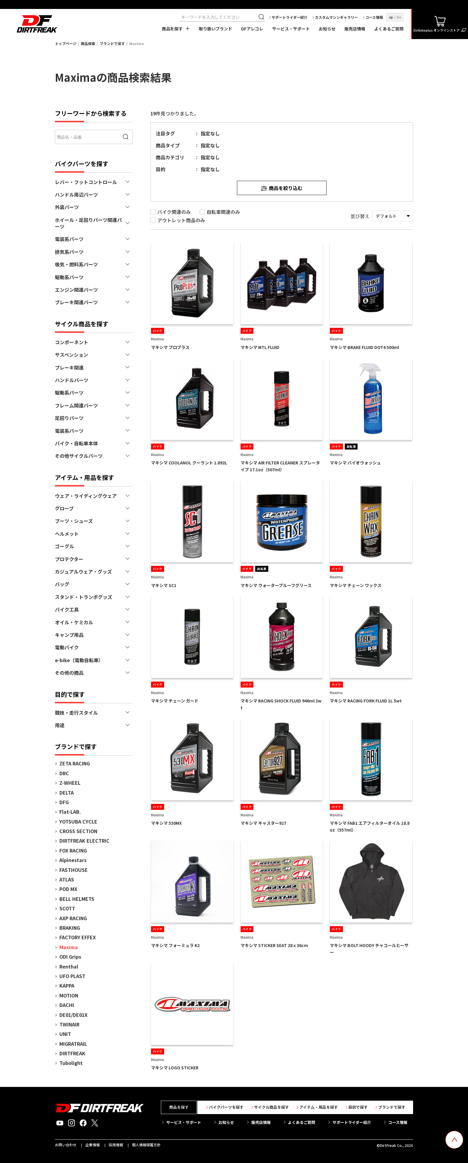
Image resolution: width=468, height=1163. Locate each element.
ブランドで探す (112, 43)
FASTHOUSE (73, 869)
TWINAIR (69, 1024)
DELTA (66, 792)
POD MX (68, 888)
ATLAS (66, 879)
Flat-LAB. (70, 811)
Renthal (68, 966)
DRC (64, 773)
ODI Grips (70, 956)
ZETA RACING (74, 763)
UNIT (65, 1033)
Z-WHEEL (70, 782)
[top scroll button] (454, 1140)
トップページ (65, 43)
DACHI (66, 1004)
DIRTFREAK (72, 1053)
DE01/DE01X (73, 1014)
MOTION (68, 995)
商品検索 (88, 43)
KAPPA (66, 985)
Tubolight (71, 1062)
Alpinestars (73, 860)
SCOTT (67, 908)
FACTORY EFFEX (77, 937)
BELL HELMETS (76, 898)
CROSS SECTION (78, 831)
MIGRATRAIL (73, 1043)
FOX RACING (73, 850)
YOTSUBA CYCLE (78, 821)
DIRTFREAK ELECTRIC (84, 840)
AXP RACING (73, 918)
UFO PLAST (72, 976)
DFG (64, 802)
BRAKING (69, 927)
